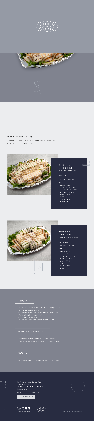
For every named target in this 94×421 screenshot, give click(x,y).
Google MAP (21, 392)
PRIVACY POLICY (36, 392)
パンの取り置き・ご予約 (25, 396)
